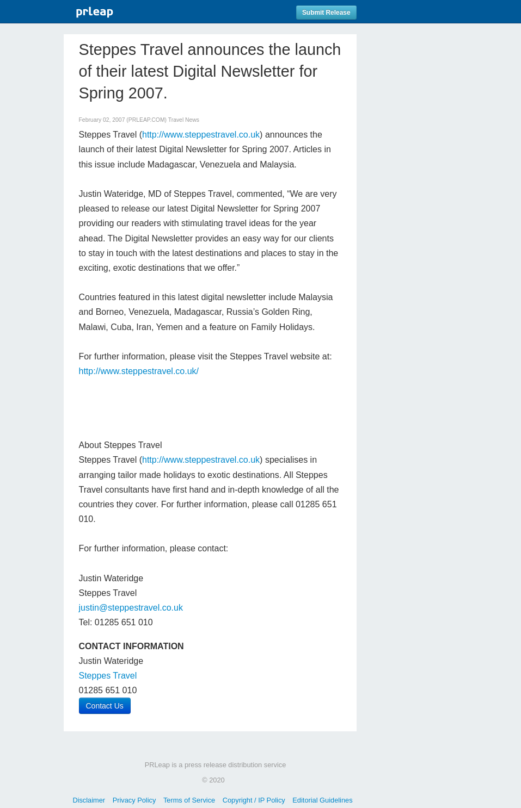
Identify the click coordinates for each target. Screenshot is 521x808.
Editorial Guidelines (322, 800)
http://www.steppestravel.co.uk (201, 134)
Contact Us (105, 705)
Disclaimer (88, 800)
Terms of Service (189, 800)
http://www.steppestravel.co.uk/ (139, 371)
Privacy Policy (134, 800)
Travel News (183, 120)
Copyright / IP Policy (254, 800)
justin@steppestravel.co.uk (131, 607)
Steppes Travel (108, 675)
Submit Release (326, 12)
